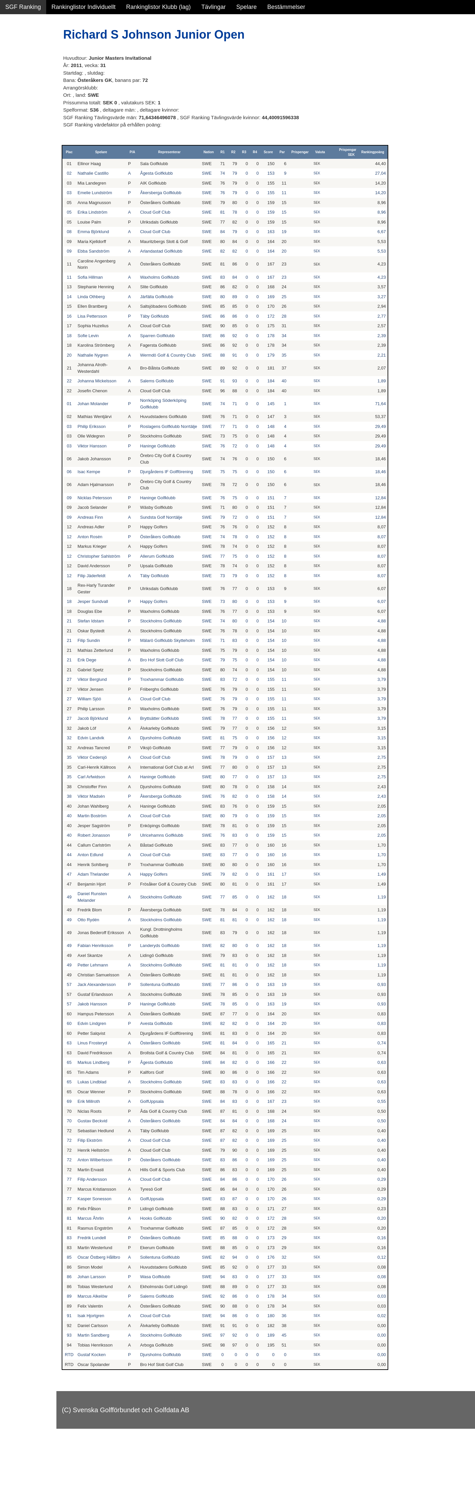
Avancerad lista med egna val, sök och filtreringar (39, 179)
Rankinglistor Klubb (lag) (158, 7)
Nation (216, 152)
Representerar (183, 152)
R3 (252, 152)
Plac (95, 152)
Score (276, 152)
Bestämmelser (286, 7)
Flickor (14, 71)
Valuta (328, 152)
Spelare (246, 7)
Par (290, 152)
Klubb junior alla (26, 114)
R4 (263, 152)
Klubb (12, 99)
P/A (151, 152)
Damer (14, 43)
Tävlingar (213, 7)
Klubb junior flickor (29, 128)
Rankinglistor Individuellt (83, 7)
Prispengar (308, 152)
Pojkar (13, 85)
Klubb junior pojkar (29, 142)
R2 (241, 152)
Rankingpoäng (377, 152)
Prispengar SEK (353, 152)
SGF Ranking (23, 7)
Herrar (13, 57)
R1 (230, 152)
